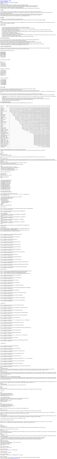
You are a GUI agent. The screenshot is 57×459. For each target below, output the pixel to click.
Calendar (9, 0)
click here (38, 457)
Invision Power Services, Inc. (15, 458)
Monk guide (6, 1)
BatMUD (1, 2)
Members (6, 0)
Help (1, 0)
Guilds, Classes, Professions (14, 2)
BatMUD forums (6, 2)
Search (3, 0)
